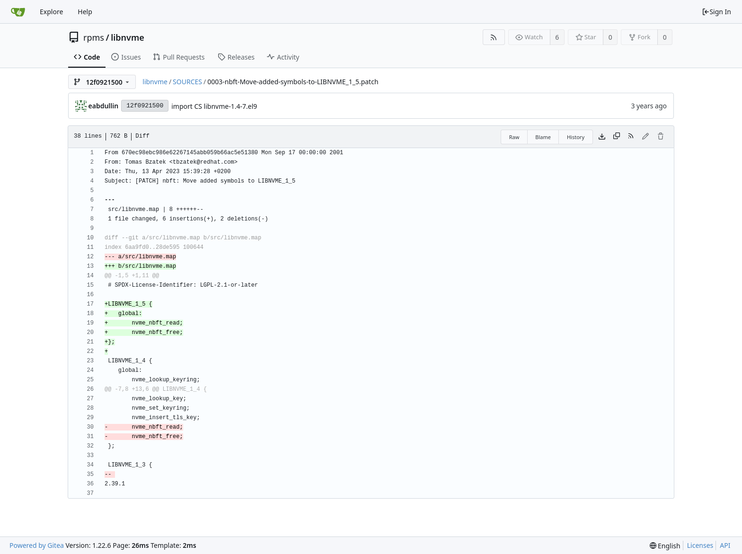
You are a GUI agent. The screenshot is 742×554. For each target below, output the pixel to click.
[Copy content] (617, 137)
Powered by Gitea (36, 545)
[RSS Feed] (494, 37)
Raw (514, 137)
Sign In (716, 11)
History (575, 137)
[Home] (18, 11)
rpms (93, 37)
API (725, 545)
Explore (51, 11)
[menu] (665, 545)
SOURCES (187, 81)
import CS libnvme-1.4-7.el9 (214, 106)
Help (85, 11)
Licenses (700, 545)
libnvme (127, 37)
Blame (543, 137)
